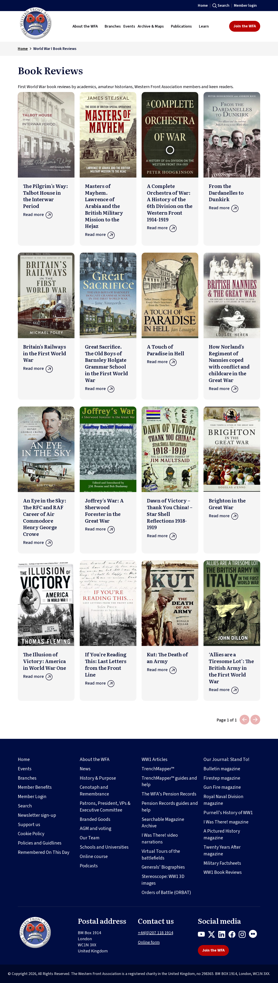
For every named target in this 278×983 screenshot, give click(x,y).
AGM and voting (95, 828)
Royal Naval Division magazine (223, 800)
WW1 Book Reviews (223, 872)
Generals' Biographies (163, 867)
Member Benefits (35, 787)
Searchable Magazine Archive (163, 823)
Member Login (32, 796)
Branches (27, 778)
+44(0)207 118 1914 (155, 933)
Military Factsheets (222, 863)
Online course (94, 856)
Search (223, 5)
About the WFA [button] (85, 26)
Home (203, 5)
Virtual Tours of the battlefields (161, 854)
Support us (29, 824)
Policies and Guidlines (39, 843)
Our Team (89, 837)
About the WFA (94, 759)
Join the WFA (244, 26)
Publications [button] (181, 26)
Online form (149, 942)
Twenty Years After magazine (222, 850)
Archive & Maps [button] (151, 26)
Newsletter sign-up (37, 815)
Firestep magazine (222, 778)
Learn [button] (204, 26)
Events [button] (129, 26)
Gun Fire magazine (222, 787)
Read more (46, 216)
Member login (245, 5)
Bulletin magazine (222, 768)
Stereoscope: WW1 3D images (163, 880)
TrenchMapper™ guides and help (169, 781)
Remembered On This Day (43, 852)
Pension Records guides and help (170, 806)
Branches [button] (113, 26)
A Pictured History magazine (222, 834)
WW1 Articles (154, 759)
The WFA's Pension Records (169, 793)
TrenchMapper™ (158, 768)
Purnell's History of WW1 (228, 812)
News (85, 768)
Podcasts (89, 865)
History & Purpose (98, 778)
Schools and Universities (104, 847)
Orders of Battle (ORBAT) (166, 892)
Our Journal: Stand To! (227, 759)
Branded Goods (95, 819)
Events (24, 768)
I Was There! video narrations (160, 838)
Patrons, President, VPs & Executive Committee (105, 806)
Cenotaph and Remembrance (94, 790)
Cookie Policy (31, 833)
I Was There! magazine (226, 821)
